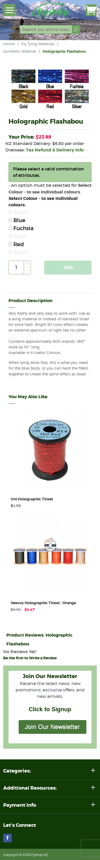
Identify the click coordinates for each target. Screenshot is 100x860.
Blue (17, 220)
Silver (18, 252)
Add (68, 267)
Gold (17, 236)
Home (9, 43)
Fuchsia (21, 228)
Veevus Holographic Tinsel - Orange (43, 602)
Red (16, 244)
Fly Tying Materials (37, 43)
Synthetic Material (19, 51)
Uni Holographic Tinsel (32, 499)
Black (18, 212)
